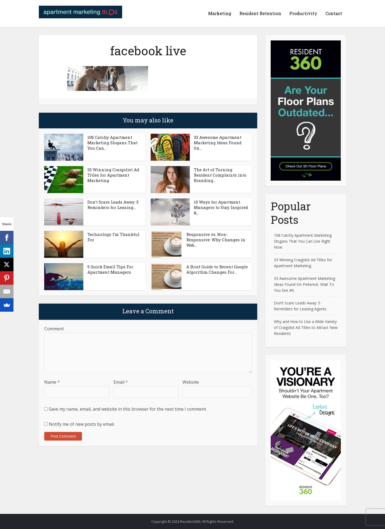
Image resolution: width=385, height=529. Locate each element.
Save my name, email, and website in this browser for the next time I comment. (128, 409)
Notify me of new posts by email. (82, 424)
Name (52, 382)
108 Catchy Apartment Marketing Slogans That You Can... (112, 143)
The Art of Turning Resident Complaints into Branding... (220, 175)
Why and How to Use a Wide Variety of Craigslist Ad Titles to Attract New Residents (306, 327)
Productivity (303, 13)
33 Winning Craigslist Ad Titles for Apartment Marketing (113, 175)
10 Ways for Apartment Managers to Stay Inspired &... (221, 207)
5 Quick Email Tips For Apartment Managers (110, 269)
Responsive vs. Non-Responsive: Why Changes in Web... (215, 240)
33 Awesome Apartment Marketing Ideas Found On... (218, 143)
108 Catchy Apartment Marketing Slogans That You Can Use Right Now (303, 241)
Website (191, 382)
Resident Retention (260, 13)
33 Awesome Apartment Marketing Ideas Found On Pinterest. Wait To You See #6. (304, 284)
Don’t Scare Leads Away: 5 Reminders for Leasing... (113, 204)
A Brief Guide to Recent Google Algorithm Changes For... (217, 269)
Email (121, 382)
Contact (333, 13)
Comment (54, 329)
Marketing (219, 13)
